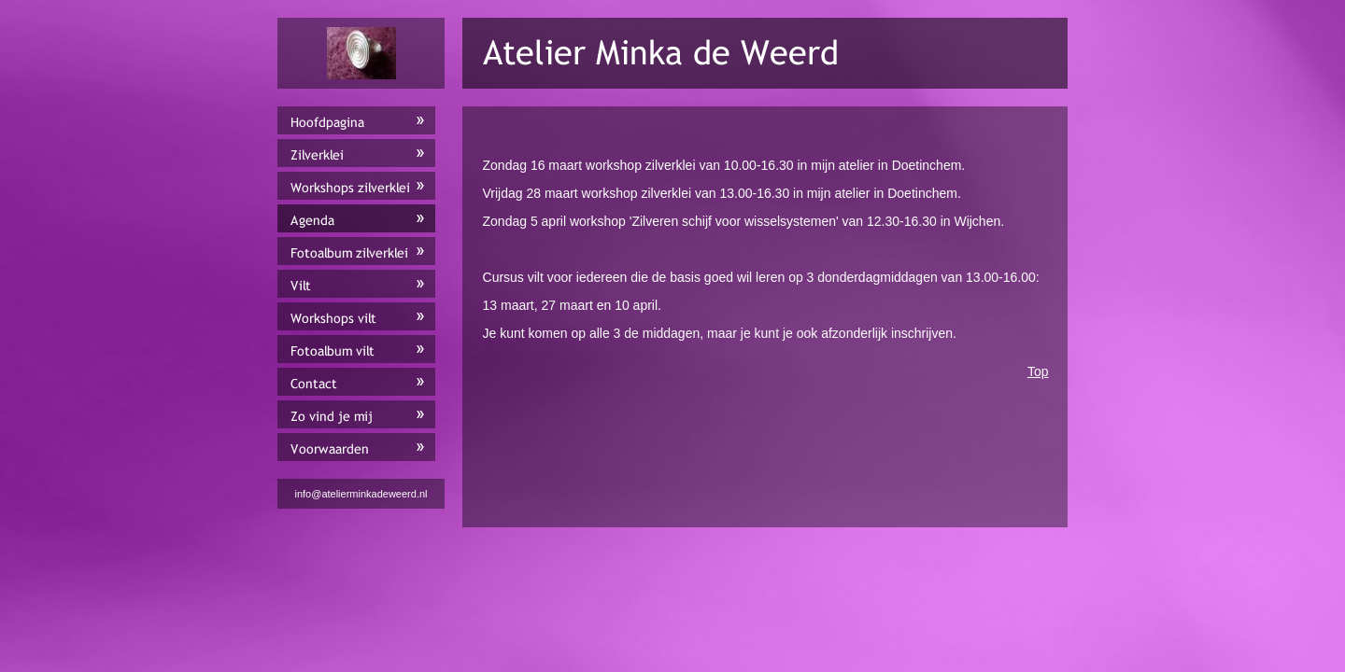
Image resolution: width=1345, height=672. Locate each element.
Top (1038, 371)
